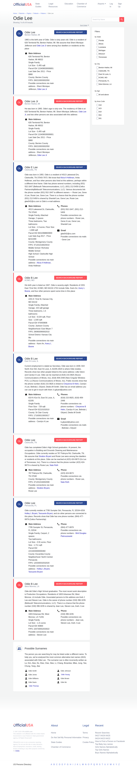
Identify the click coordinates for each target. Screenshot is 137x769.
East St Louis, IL (105, 74)
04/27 (97, 736)
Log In (111, 5)
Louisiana (102, 47)
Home (53, 733)
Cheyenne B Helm (71, 384)
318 (100, 105)
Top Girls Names (102, 750)
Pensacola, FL (104, 81)
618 (100, 112)
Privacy (86, 737)
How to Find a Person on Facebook (110, 741)
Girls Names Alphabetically (106, 747)
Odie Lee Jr (41, 46)
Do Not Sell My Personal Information (66, 737)
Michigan (102, 50)
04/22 (108, 738)
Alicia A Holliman (67, 178)
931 (100, 118)
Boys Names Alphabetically (106, 753)
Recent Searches (102, 733)
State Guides (38, 5)
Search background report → (70, 32)
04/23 (102, 738)
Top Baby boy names (104, 744)
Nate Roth (54, 465)
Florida (101, 40)
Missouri (102, 54)
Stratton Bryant (45, 456)
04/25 (108, 736)
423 (100, 108)
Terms (85, 733)
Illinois (101, 44)
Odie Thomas (32, 686)
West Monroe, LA (105, 84)
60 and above (104, 95)
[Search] (105, 19)
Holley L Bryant (31, 513)
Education (69, 4)
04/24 (97, 738)
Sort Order (83, 25)
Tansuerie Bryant (45, 513)
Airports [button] (101, 4)
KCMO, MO (103, 77)
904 (100, 115)
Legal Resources (53, 5)
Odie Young (63, 674)
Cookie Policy (88, 742)
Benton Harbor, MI (105, 67)
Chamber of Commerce (82, 5)
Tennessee (103, 57)
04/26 (102, 736)
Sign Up (120, 5)
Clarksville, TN (104, 71)
